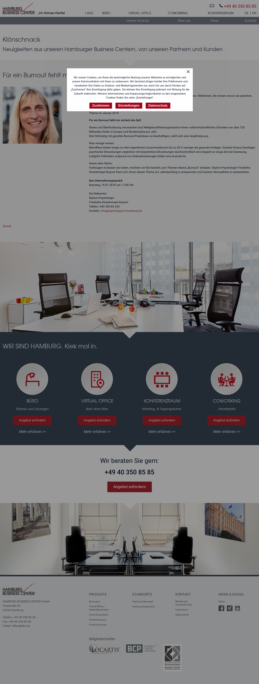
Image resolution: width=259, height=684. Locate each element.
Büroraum (94, 601)
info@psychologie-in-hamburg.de (121, 210)
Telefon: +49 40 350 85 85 (19, 617)
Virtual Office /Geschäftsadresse (99, 608)
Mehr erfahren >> (32, 431)
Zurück (7, 226)
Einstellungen (128, 105)
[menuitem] (89, 14)
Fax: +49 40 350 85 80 (17, 621)
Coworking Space (98, 614)
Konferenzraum (97, 619)
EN (254, 13)
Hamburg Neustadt (142, 601)
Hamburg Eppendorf (143, 606)
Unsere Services (97, 624)
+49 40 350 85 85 (237, 6)
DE (247, 13)
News (222, 601)
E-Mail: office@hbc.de (16, 626)
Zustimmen (100, 105)
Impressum (181, 609)
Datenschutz (182, 614)
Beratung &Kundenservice (183, 603)
